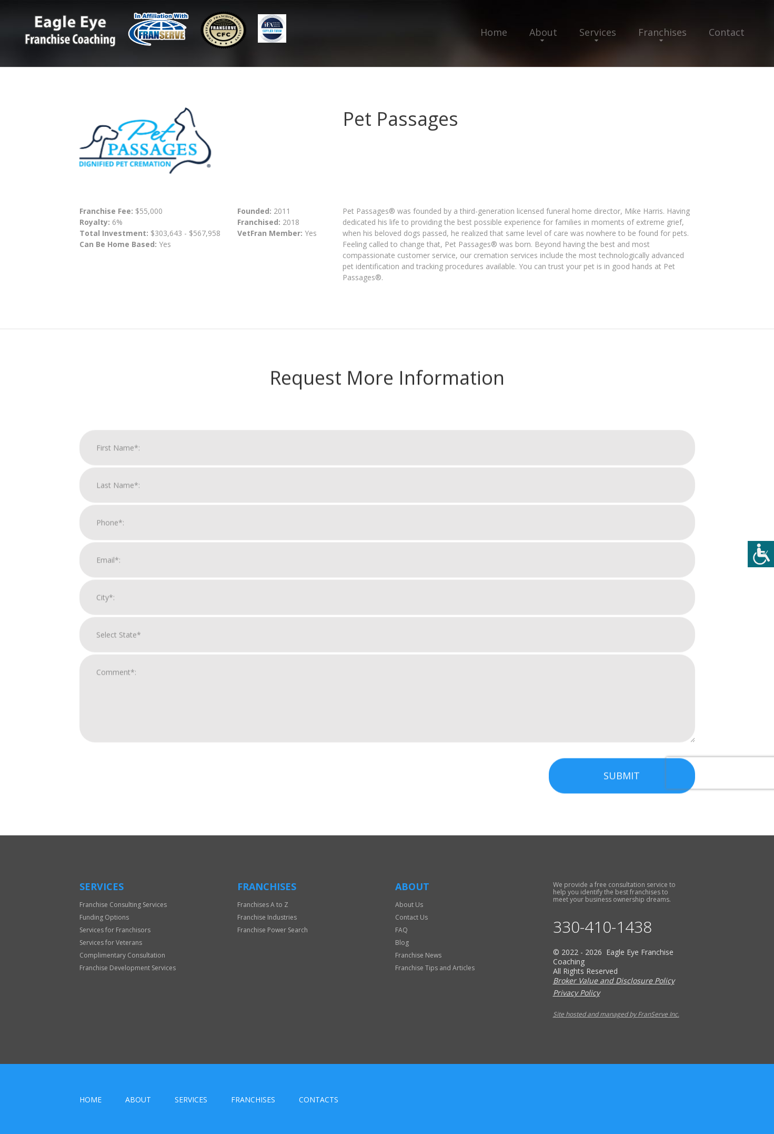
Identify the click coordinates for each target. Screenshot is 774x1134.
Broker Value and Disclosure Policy (614, 980)
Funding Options (104, 917)
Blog (402, 942)
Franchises (662, 32)
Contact (727, 32)
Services (597, 32)
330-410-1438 (602, 927)
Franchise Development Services (127, 967)
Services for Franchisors (114, 929)
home (90, 1099)
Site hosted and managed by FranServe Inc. (616, 1014)
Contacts (318, 1099)
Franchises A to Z (262, 904)
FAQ (401, 929)
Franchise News (418, 955)
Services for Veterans (110, 942)
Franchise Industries (267, 917)
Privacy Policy (576, 993)
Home (493, 32)
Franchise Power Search (272, 929)
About (543, 32)
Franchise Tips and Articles (435, 967)
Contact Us (411, 917)
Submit (622, 788)
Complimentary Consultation (122, 955)
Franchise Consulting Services (123, 904)
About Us (409, 904)
